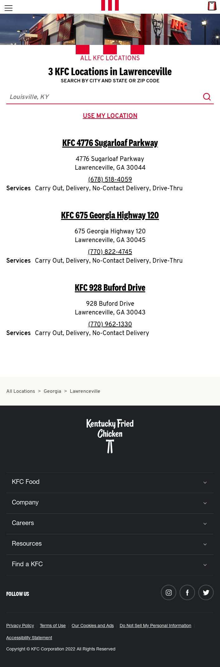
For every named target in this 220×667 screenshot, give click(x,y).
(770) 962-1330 (110, 325)
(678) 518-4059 (110, 180)
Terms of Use (53, 626)
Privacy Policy (20, 626)
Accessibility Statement (29, 638)
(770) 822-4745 (110, 252)
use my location (111, 117)
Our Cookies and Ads (93, 626)
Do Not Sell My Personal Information (155, 626)
